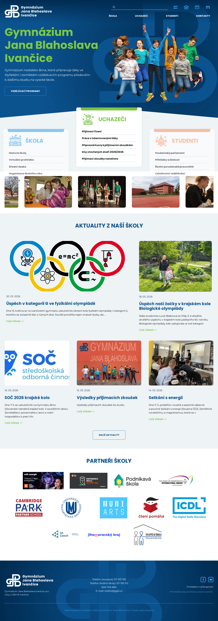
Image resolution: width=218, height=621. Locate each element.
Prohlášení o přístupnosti (200, 586)
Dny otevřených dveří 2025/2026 (103, 165)
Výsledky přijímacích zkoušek (107, 397)
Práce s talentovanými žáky (100, 151)
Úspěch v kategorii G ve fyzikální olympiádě (50, 303)
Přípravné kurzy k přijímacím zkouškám (107, 158)
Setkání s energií (166, 397)
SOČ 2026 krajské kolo (27, 397)
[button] (3, 192)
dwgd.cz (149, 610)
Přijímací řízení (92, 145)
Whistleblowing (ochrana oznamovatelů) (191, 591)
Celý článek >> (15, 321)
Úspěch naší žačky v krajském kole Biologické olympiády (175, 306)
